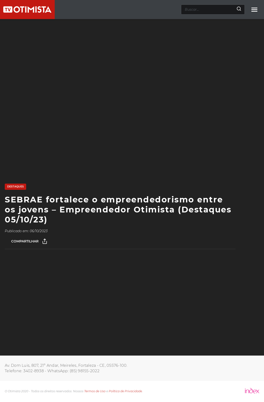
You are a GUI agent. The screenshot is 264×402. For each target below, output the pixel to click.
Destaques (15, 186)
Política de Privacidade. (126, 391)
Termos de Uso (95, 391)
